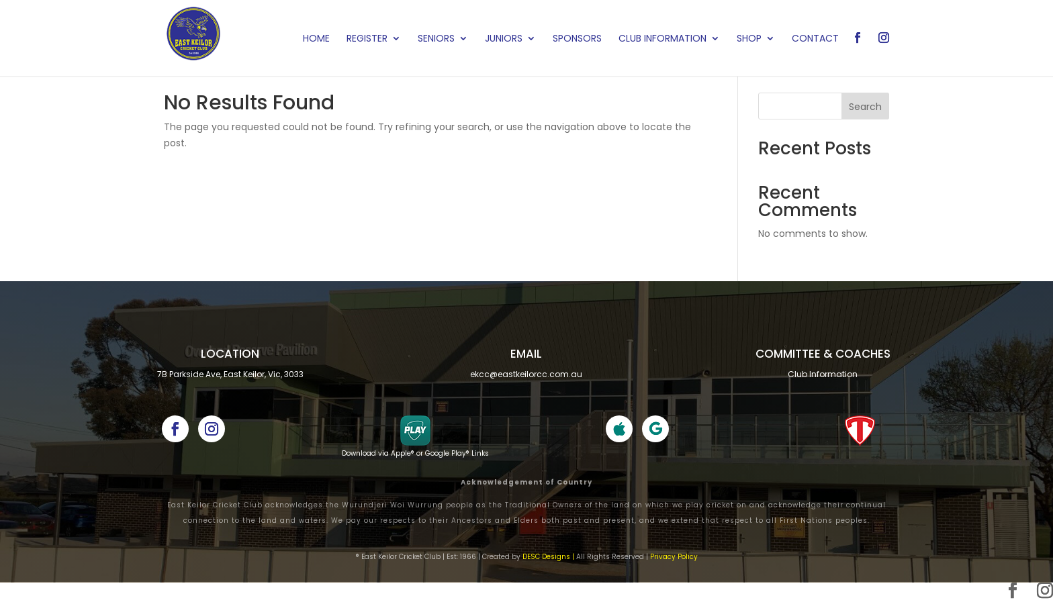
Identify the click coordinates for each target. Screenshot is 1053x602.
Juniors (503, 39)
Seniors (436, 39)
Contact (815, 39)
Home (316, 39)
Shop (749, 39)
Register (367, 39)
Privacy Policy (674, 557)
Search (865, 106)
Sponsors (577, 39)
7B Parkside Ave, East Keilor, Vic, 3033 (230, 374)
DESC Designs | (548, 557)
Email (526, 354)
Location (230, 354)
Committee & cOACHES (823, 354)
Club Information (662, 39)
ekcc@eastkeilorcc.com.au (526, 374)
